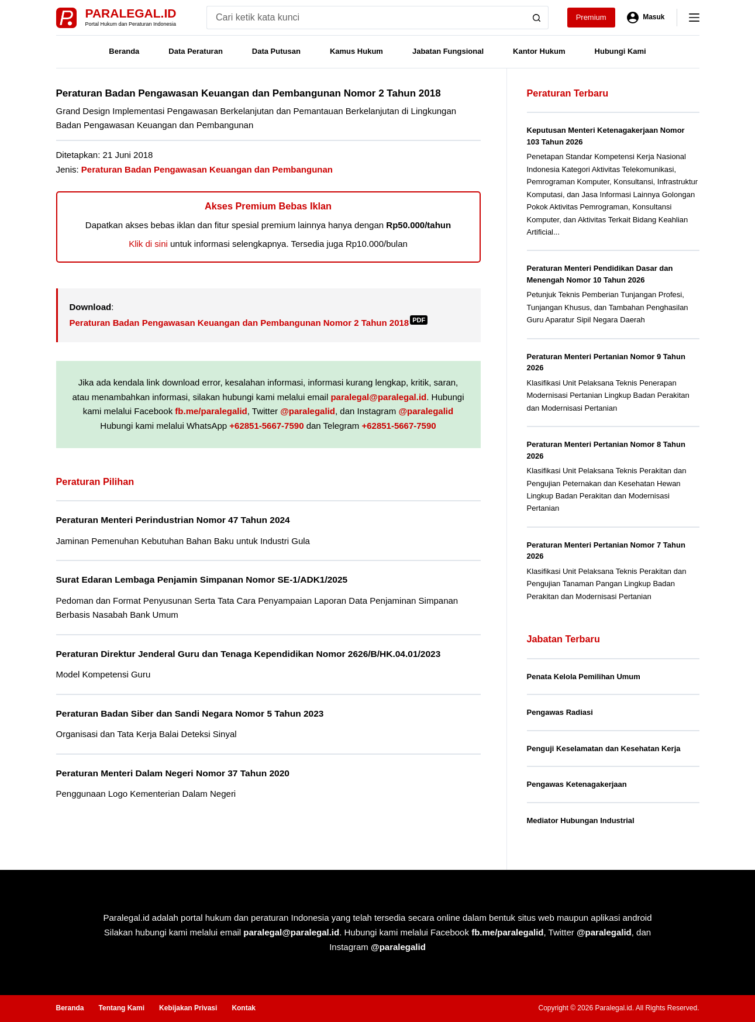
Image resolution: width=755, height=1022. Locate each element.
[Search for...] (365, 17)
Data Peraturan (195, 51)
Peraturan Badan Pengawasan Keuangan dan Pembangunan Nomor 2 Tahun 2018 (249, 323)
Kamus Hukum (356, 51)
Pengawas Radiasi (560, 712)
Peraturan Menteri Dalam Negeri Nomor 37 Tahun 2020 (172, 773)
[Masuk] (646, 17)
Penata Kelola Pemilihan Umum (583, 676)
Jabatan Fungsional (448, 51)
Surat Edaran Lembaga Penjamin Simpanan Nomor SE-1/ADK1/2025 (202, 579)
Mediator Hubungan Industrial (581, 820)
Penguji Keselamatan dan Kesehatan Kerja (604, 748)
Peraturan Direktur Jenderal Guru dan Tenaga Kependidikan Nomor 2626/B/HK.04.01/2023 (248, 654)
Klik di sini (148, 244)
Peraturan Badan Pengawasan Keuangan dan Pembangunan (207, 169)
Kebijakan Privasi (188, 1008)
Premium (591, 17)
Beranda (124, 51)
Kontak (244, 1008)
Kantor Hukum (539, 51)
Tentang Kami (121, 1008)
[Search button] (537, 17)
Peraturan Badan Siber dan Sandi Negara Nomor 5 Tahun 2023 (190, 713)
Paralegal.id (131, 13)
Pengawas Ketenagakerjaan (577, 784)
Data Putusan (276, 51)
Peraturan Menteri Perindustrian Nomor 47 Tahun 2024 (173, 520)
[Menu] (694, 17)
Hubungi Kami (620, 51)
